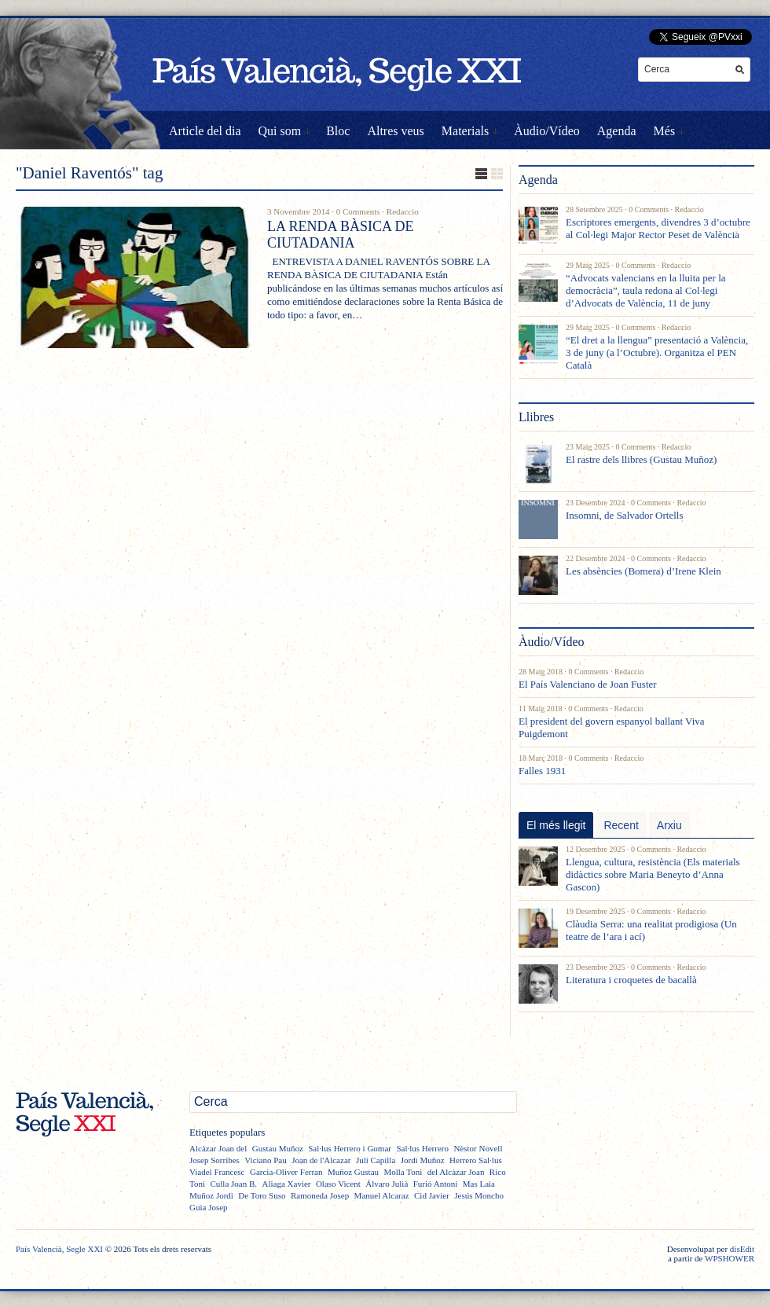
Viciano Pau (265, 1160)
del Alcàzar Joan (456, 1172)
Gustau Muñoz (277, 1148)
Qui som (280, 131)
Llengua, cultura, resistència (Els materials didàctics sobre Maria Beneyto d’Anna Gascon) (653, 874)
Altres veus (395, 131)
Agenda (616, 131)
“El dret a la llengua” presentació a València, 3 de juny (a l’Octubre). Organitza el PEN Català (657, 352)
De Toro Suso (261, 1195)
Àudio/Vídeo (547, 131)
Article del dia (205, 131)
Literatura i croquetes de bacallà (631, 980)
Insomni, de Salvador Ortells (624, 515)
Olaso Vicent (338, 1183)
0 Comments (358, 211)
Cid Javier (431, 1195)
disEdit (742, 1249)
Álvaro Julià (386, 1183)
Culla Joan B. (233, 1183)
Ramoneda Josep (320, 1195)
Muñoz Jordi (211, 1195)
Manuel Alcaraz (381, 1195)
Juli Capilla (375, 1160)
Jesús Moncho (479, 1195)
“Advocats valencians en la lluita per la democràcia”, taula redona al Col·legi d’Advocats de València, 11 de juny (646, 290)
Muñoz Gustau (353, 1172)
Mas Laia (479, 1183)
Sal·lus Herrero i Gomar (349, 1148)
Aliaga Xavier (286, 1183)
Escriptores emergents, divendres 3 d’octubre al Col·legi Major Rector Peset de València (658, 228)
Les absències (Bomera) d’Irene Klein (643, 571)
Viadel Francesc (217, 1172)
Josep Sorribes (214, 1160)
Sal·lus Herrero (422, 1148)
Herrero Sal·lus (475, 1160)
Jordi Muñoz (423, 1160)
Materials (465, 131)
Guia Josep (208, 1207)
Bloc (338, 131)
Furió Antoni (435, 1183)
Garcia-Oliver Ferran (286, 1172)
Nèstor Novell (477, 1148)
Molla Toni (402, 1172)
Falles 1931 (542, 770)
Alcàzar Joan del (218, 1148)
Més (665, 131)
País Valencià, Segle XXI (59, 1249)
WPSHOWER (729, 1258)
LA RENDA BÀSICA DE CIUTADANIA (340, 234)
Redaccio (403, 211)
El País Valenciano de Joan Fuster (588, 684)
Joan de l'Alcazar (321, 1160)
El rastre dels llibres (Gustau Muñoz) (641, 459)
